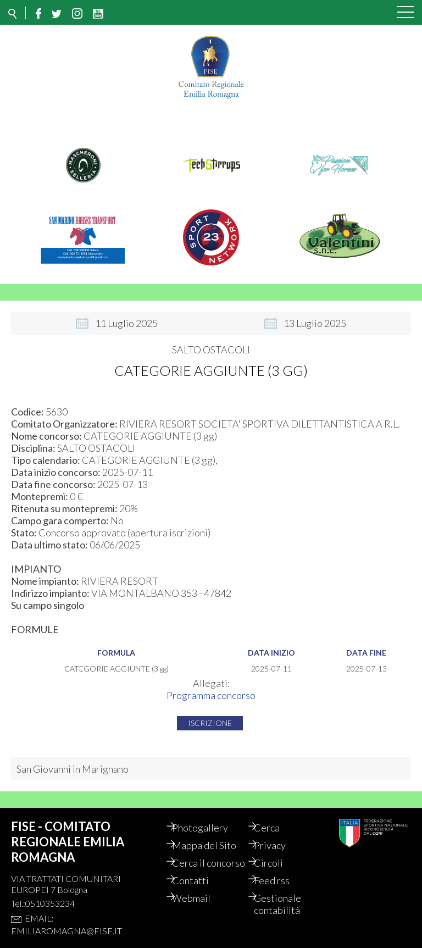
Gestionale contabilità (285, 916)
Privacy (278, 845)
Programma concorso (211, 695)
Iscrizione (210, 723)
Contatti (198, 892)
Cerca (275, 828)
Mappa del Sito (212, 845)
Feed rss (280, 892)
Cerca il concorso (199, 869)
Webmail (199, 910)
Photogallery (208, 828)
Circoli (276, 863)
